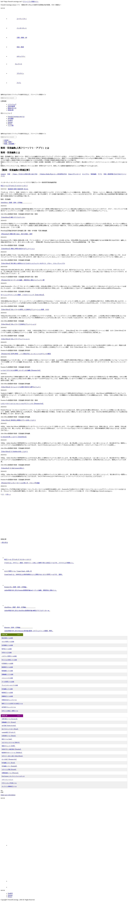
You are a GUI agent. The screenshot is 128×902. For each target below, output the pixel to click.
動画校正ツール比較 (7, 692)
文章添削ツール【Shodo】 (9, 735)
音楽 (8, 174)
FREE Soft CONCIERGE (8, 795)
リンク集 (11, 125)
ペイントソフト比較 (7, 678)
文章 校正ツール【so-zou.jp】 (10, 719)
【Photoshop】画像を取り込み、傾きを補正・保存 (16, 234)
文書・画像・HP (17, 37)
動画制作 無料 (12, 189)
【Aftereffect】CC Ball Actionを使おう (12, 468)
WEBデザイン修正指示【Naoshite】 (11, 749)
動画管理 (20, 189)
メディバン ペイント (7, 779)
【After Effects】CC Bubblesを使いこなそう (14, 451)
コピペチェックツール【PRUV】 (11, 742)
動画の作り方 (12, 108)
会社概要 (11, 118)
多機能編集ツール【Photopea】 (10, 773)
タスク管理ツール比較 (8, 641)
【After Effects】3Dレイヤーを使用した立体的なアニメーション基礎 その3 (25, 309)
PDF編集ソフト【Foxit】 (8, 762)
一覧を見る (4, 542)
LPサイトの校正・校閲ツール (10, 710)
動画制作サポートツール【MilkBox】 (12, 752)
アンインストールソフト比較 (10, 685)
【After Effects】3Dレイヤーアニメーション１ (15, 339)
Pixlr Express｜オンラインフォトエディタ (13, 776)
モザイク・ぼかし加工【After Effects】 (12, 756)
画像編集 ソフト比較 (7, 674)
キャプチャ (85, 174)
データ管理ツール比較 (8, 681)
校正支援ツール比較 (7, 638)
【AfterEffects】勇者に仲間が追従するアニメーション (18, 248)
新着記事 (11, 110)
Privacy (10, 123)
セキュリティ (16, 56)
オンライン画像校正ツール (9, 786)
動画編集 (93, 174)
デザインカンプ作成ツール (9, 783)
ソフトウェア (12, 104)
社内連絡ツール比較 (7, 645)
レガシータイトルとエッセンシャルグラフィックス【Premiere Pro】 (22, 403)
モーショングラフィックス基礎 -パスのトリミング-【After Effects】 (23, 295)
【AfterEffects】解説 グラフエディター (13, 217)
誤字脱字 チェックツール (9, 707)
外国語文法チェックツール (9, 700)
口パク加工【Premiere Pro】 (9, 759)
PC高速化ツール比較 (7, 663)
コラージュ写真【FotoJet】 (9, 769)
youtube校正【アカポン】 (9, 732)
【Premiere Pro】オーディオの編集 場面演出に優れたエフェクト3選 (22, 280)
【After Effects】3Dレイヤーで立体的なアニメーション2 (18, 324)
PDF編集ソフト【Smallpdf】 (9, 766)
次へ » (9, 494)
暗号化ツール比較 (7, 649)
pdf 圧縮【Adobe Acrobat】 (9, 725)
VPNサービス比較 (7, 652)
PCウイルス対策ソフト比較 (9, 659)
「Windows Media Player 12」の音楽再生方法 (53, 174)
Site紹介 (10, 120)
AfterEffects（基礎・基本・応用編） (16, 202)
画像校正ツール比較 (7, 696)
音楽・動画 (16, 47)
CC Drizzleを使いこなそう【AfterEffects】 (14, 437)
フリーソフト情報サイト (30, 1)
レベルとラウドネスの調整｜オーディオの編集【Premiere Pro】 (21, 370)
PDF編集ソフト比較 (7, 689)
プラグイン (16, 73)
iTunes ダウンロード (74, 174)
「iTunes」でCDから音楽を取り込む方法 (24, 174)
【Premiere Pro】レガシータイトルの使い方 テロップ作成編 (20, 483)
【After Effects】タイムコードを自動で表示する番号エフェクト (21, 387)
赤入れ (26, 189)
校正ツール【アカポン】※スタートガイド (14, 185)
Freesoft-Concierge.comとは (16, 116)
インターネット (17, 28)
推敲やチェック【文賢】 (8, 746)
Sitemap (10, 122)
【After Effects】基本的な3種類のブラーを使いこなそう (18, 420)
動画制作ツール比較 (7, 667)
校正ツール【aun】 (7, 739)
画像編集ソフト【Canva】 (9, 722)
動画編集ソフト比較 (7, 670)
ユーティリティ (17, 18)
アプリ (14, 83)
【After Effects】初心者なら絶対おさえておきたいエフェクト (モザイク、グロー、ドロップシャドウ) (33, 263)
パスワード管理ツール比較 (9, 656)
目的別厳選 (11, 106)
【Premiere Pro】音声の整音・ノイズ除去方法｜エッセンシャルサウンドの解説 (26, 353)
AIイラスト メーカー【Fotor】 (10, 729)
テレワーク (15, 64)
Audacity (3, 174)
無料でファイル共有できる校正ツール (12, 703)
